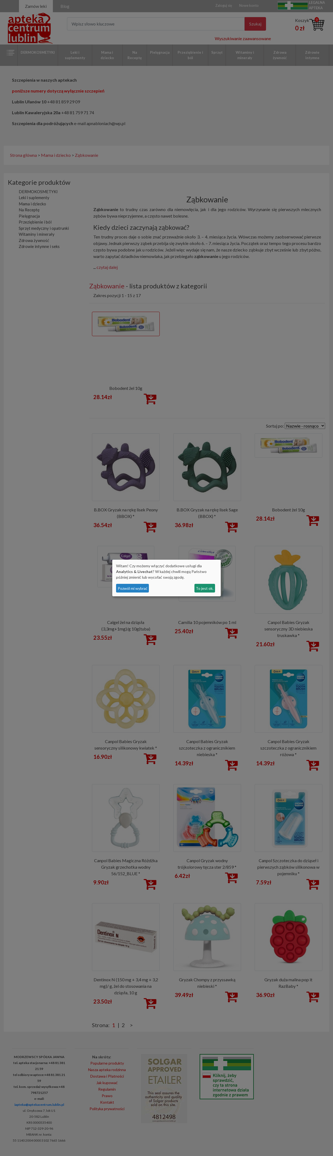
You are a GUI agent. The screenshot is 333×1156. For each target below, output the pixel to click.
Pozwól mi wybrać (133, 588)
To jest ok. (204, 588)
